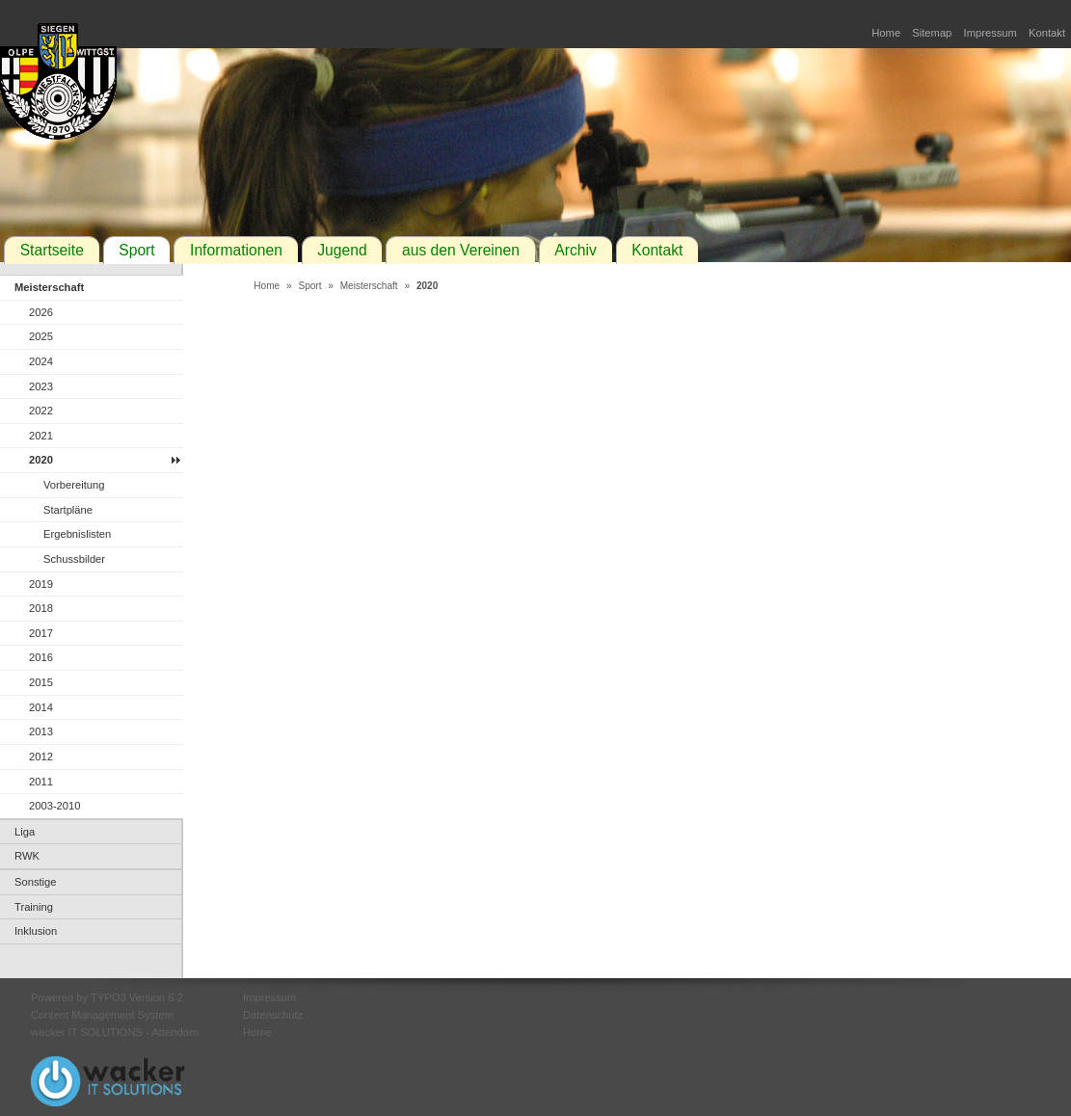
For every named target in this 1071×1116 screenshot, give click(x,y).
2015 (41, 682)
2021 (41, 435)
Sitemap (931, 33)
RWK (27, 856)
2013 (41, 731)
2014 (41, 707)
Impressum (990, 33)
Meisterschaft (49, 287)
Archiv (575, 250)
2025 (41, 336)
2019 (41, 584)
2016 (41, 657)
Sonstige (35, 882)
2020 (41, 459)
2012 (41, 756)
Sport (136, 250)
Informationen (236, 250)
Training (33, 907)
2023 (41, 386)
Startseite (52, 250)
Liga (24, 831)
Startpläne (68, 510)
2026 (41, 312)
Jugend (341, 250)
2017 (41, 633)
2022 (41, 410)
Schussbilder (74, 559)
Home (885, 33)
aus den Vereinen (461, 250)
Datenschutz (273, 1015)
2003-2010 (55, 805)
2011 (41, 781)
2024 (41, 361)
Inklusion (35, 931)
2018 (41, 608)
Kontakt (1047, 33)
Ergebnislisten (77, 534)
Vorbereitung (73, 485)
